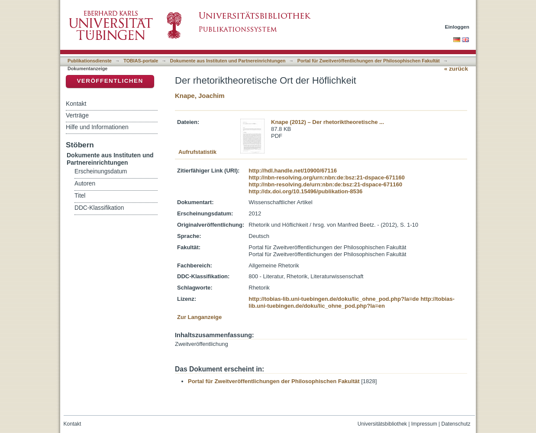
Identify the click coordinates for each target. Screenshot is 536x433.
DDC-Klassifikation (99, 208)
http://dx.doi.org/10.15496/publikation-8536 (305, 191)
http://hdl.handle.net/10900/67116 (293, 170)
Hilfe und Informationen (97, 127)
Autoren (84, 183)
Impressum (424, 424)
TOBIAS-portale (140, 60)
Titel (79, 195)
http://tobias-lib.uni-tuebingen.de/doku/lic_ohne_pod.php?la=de (334, 299)
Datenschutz (455, 424)
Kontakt (76, 103)
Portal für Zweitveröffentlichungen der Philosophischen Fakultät (368, 60)
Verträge (77, 115)
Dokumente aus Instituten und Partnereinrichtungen (228, 60)
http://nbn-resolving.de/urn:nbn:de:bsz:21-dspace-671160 (325, 184)
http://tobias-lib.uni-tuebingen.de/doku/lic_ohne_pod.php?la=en (352, 302)
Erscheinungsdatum (100, 171)
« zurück (456, 68)
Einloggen (457, 26)
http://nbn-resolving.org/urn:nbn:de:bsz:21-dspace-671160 (326, 177)
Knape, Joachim (200, 95)
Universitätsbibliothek (382, 424)
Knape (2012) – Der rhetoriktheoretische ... (327, 122)
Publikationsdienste (90, 60)
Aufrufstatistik (197, 152)
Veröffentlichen (110, 81)
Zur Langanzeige (199, 317)
